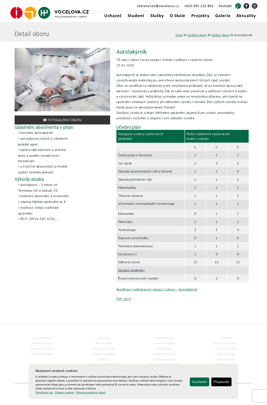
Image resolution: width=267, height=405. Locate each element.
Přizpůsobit (221, 382)
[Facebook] (246, 6)
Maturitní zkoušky (104, 348)
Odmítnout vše (44, 392)
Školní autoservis (165, 354)
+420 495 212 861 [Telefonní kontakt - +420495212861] (199, 6)
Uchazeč (113, 16)
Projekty (200, 16)
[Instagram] (254, 6)
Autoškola (165, 348)
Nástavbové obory (42, 348)
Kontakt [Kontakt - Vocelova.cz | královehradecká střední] (225, 6)
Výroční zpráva (226, 354)
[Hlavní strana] (50, 13)
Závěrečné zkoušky (104, 354)
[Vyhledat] (238, 6)
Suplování (104, 338)
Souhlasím (199, 382)
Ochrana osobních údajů (91, 392)
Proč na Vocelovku (226, 343)
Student (136, 16)
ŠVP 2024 (123, 299)
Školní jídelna (165, 338)
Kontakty (225, 338)
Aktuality (246, 16)
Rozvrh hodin (104, 343)
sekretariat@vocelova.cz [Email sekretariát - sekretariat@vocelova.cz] (158, 6)
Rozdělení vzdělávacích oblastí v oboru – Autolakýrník (157, 289)
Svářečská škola (165, 359)
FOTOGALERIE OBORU (62, 120)
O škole (177, 16)
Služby (157, 16)
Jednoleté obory (43, 354)
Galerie (222, 16)
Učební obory (43, 338)
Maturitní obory (42, 343)
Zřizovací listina (226, 348)
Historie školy (226, 359)
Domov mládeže (165, 343)
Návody (104, 359)
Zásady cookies (64, 392)
